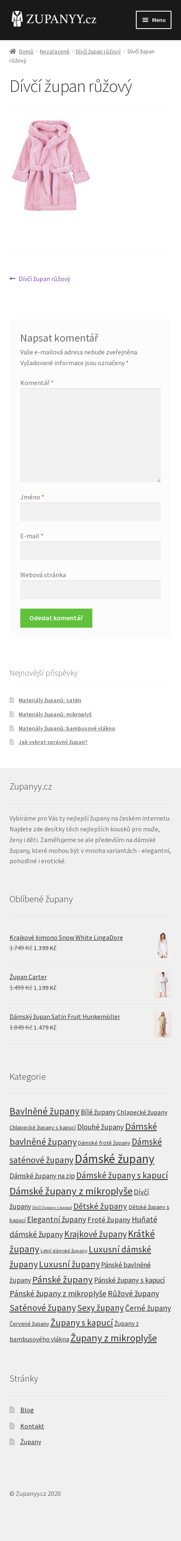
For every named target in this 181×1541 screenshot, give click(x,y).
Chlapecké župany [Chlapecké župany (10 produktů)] (142, 1112)
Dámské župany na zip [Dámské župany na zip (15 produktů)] (42, 1175)
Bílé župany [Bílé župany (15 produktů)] (98, 1112)
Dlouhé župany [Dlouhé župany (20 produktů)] (100, 1127)
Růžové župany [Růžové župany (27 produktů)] (133, 1293)
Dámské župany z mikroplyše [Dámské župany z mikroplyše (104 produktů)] (71, 1191)
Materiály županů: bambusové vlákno (67, 728)
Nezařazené (55, 51)
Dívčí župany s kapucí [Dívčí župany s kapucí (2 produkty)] (52, 1207)
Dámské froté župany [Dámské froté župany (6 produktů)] (104, 1142)
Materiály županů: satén (50, 700)
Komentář (37, 382)
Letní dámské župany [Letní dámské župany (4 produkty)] (64, 1250)
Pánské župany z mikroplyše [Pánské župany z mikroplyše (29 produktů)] (58, 1293)
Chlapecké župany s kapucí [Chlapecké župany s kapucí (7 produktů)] (43, 1127)
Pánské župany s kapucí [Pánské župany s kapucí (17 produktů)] (129, 1280)
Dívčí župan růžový (98, 51)
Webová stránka (43, 575)
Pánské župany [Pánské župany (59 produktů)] (62, 1279)
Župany (30, 1441)
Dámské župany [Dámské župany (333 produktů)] (114, 1158)
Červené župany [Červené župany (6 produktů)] (29, 1323)
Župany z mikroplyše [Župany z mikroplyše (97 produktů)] (113, 1338)
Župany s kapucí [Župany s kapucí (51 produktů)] (82, 1322)
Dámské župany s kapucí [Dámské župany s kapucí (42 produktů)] (122, 1175)
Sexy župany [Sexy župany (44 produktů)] (100, 1307)
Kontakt (32, 1426)
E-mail (31, 536)
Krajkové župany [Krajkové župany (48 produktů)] (95, 1234)
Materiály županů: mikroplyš (55, 714)
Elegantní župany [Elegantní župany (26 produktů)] (56, 1219)
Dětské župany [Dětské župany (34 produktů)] (100, 1206)
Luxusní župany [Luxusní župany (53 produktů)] (69, 1264)
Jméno (32, 497)
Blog (27, 1410)
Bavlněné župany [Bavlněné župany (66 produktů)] (45, 1111)
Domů (26, 51)
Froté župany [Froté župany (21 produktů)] (108, 1219)
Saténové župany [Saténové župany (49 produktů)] (43, 1307)
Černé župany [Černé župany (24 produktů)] (148, 1308)
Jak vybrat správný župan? (53, 742)
